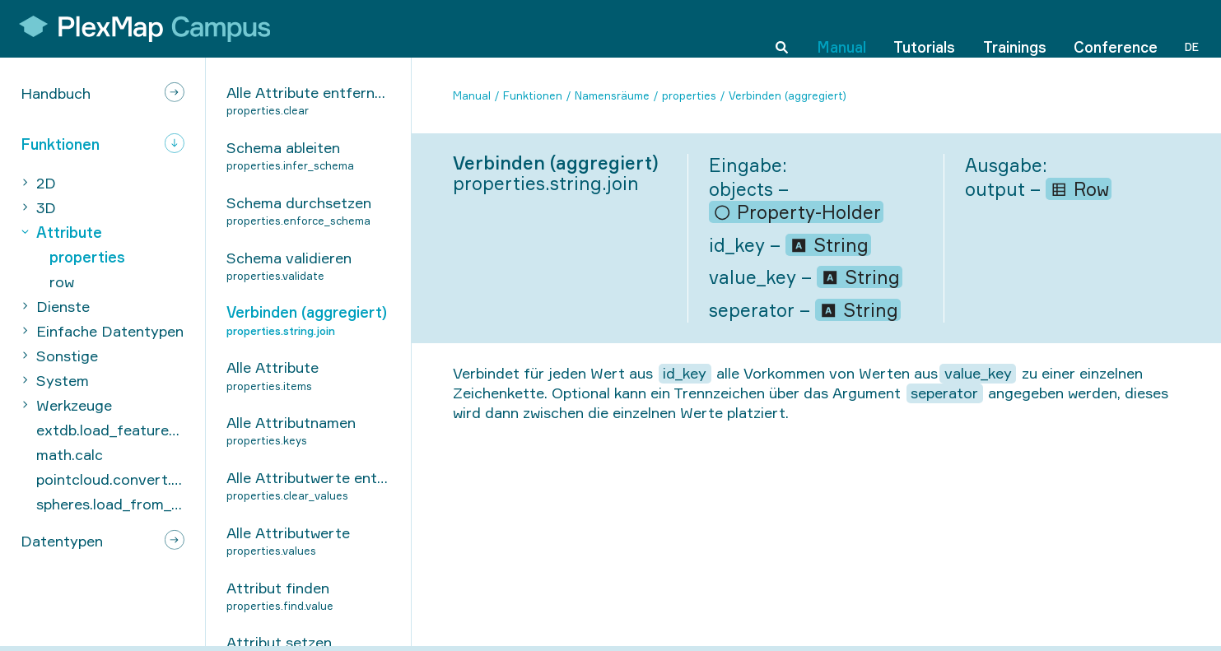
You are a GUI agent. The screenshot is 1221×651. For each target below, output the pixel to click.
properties (689, 95)
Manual (841, 28)
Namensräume (612, 95)
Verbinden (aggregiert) (787, 95)
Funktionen (532, 95)
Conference (1116, 28)
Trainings (1014, 28)
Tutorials (924, 28)
